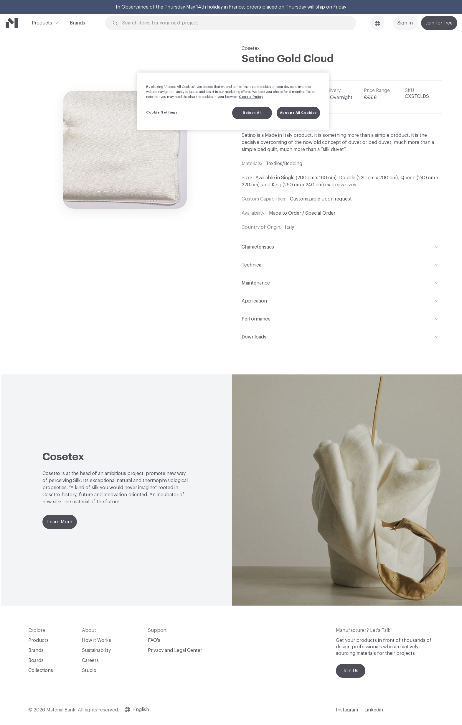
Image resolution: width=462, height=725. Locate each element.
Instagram (347, 710)
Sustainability (96, 650)
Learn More (59, 521)
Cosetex (251, 48)
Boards (36, 660)
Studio (89, 670)
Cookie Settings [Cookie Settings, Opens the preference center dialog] (162, 112)
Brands (77, 23)
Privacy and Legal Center (175, 650)
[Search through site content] (234, 23)
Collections (40, 670)
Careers (90, 660)
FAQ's (154, 640)
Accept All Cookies (298, 112)
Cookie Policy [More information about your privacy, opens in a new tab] (251, 96)
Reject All (252, 112)
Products (42, 22)
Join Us (350, 670)
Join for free (439, 23)
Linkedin (373, 710)
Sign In (405, 23)
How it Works (96, 640)
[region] (233, 101)
